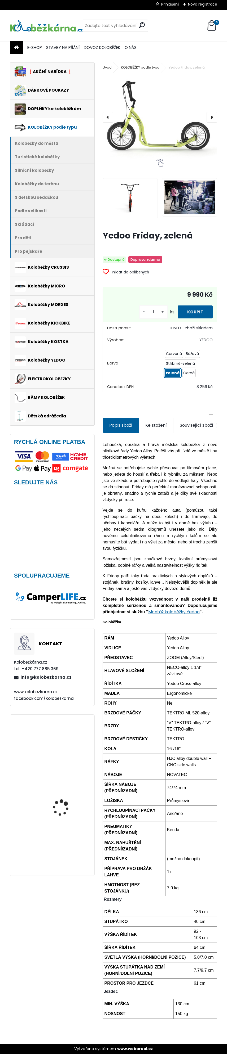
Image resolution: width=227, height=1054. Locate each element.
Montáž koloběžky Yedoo (174, 612)
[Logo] (46, 25)
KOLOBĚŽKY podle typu (140, 67)
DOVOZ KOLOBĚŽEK (102, 47)
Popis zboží (120, 425)
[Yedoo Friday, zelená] (160, 117)
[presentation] (108, 117)
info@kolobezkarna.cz (46, 677)
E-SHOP (34, 47)
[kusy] (150, 312)
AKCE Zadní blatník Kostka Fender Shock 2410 (64, 740)
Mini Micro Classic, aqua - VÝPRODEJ (67, 835)
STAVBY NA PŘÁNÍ (63, 47)
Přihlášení (170, 4)
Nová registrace (202, 4)
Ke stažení (156, 425)
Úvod (107, 67)
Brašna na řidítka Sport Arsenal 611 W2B (66, 793)
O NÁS (131, 47)
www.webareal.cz (135, 1048)
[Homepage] (16, 48)
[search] (142, 25)
